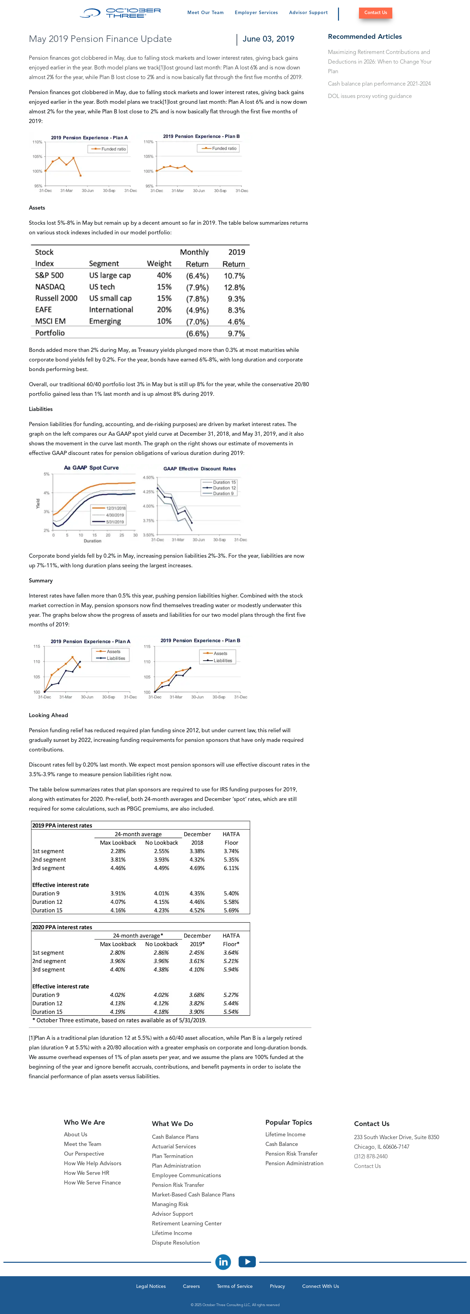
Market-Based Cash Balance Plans (193, 1195)
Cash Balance (281, 1144)
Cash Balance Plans (175, 1137)
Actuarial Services (174, 1147)
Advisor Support (308, 13)
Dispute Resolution (176, 1243)
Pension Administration (294, 1164)
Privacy (277, 1286)
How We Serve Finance (92, 1183)
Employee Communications (186, 1176)
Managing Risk (170, 1204)
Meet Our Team (205, 13)
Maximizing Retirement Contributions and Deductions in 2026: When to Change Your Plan (379, 62)
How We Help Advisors (92, 1164)
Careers (191, 1286)
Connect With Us (320, 1286)
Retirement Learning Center (187, 1224)
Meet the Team (82, 1144)
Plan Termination (172, 1156)
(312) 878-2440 (370, 1157)
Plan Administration (176, 1166)
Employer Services (256, 13)
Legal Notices (151, 1286)
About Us (75, 1135)
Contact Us (375, 13)
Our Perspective (84, 1154)
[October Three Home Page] (120, 13)
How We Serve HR (86, 1173)
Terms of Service (235, 1286)
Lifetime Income (172, 1233)
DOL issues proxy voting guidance (370, 96)
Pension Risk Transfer (178, 1185)
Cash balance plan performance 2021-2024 (379, 84)
